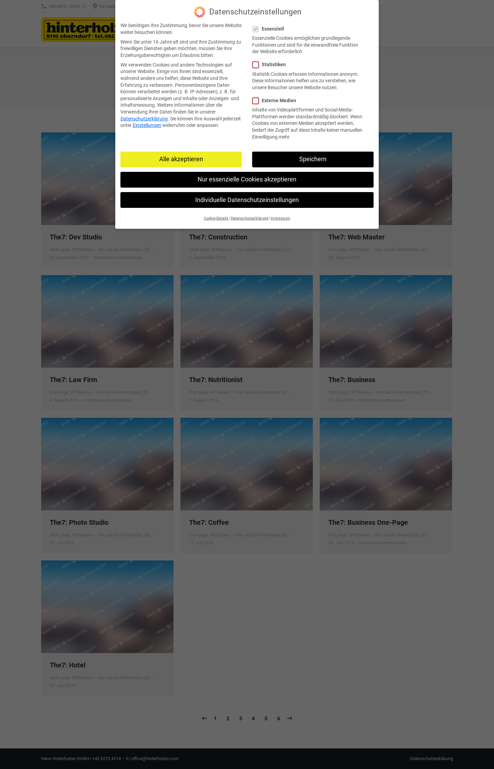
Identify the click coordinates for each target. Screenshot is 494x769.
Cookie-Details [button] (216, 218)
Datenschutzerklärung (144, 118)
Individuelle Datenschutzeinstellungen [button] (247, 200)
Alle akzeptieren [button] (181, 159)
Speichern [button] (313, 159)
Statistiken (271, 64)
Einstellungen (147, 125)
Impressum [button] (280, 218)
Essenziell (270, 29)
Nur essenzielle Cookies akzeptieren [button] (247, 179)
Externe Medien (276, 100)
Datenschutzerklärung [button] (249, 218)
